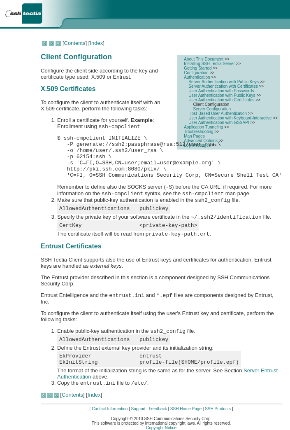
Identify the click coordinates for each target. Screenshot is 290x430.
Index (96, 43)
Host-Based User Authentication (218, 113)
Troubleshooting (199, 131)
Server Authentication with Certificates (223, 86)
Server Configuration (212, 109)
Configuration (196, 72)
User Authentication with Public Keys (222, 95)
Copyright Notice (161, 427)
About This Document (204, 59)
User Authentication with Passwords (221, 91)
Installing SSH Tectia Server (210, 63)
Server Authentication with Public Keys (224, 81)
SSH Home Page (186, 409)
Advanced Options (201, 140)
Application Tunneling (204, 127)
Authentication (197, 77)
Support (138, 409)
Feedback (158, 409)
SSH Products (218, 409)
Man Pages (194, 136)
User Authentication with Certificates (221, 100)
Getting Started (198, 68)
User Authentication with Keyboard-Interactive (230, 118)
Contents (75, 43)
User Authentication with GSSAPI (219, 122)
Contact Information (110, 409)
